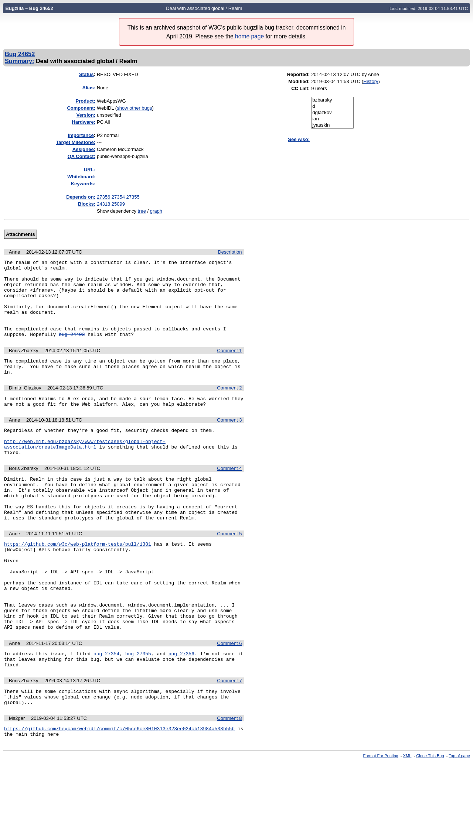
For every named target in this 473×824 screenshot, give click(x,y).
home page (249, 36)
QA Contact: (81, 156)
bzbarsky (332, 100)
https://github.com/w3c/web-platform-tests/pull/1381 (77, 580)
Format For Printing (380, 818)
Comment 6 (229, 696)
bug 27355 (138, 707)
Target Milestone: (75, 142)
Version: (85, 115)
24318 (103, 204)
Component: (81, 108)
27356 (103, 197)
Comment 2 (229, 406)
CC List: (300, 88)
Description (230, 252)
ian (332, 119)
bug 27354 (106, 707)
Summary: (19, 61)
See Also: (299, 139)
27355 (133, 197)
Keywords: (83, 183)
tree (142, 211)
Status (86, 74)
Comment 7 (229, 737)
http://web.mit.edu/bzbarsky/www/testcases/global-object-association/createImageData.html (85, 468)
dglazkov (332, 113)
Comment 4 (229, 495)
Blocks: (86, 204)
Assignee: (83, 149)
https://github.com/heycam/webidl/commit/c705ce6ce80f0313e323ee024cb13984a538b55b (119, 789)
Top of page (459, 818)
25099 (118, 204)
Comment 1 (229, 366)
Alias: (88, 87)
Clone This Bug (430, 818)
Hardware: (83, 122)
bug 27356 (181, 707)
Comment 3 (229, 441)
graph (156, 211)
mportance (81, 135)
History (370, 81)
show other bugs (134, 108)
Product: (85, 101)
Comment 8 (229, 778)
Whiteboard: (81, 176)
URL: (89, 169)
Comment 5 (229, 569)
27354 (118, 197)
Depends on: (80, 197)
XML (407, 818)
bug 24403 (72, 349)
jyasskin (332, 125)
